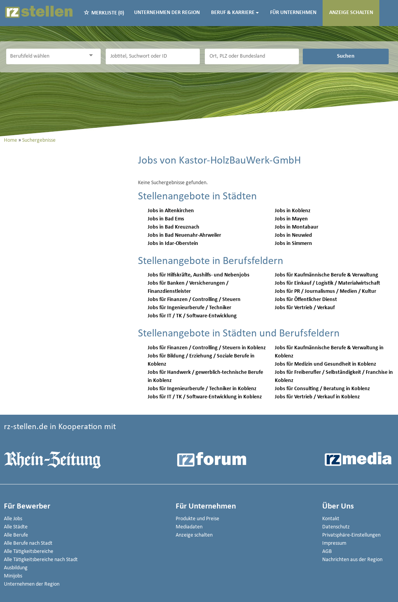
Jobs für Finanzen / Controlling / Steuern (194, 300)
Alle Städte (16, 527)
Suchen (345, 56)
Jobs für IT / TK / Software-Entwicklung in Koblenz (205, 397)
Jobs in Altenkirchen (171, 211)
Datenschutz (336, 527)
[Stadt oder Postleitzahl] (252, 56)
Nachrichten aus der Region (352, 560)
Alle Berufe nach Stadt (28, 543)
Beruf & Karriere (235, 13)
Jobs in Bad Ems (166, 219)
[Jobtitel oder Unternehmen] (153, 56)
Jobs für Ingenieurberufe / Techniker (189, 308)
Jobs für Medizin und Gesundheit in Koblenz (325, 364)
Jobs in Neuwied (293, 235)
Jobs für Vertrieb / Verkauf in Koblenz (317, 397)
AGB (327, 551)
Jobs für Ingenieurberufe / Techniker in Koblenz (202, 389)
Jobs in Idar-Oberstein (173, 243)
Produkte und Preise (197, 519)
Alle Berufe (16, 535)
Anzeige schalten (351, 13)
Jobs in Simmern (293, 243)
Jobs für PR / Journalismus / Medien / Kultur (325, 291)
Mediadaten (189, 527)
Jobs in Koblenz (293, 211)
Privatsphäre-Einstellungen (351, 535)
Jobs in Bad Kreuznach (173, 227)
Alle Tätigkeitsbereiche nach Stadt (41, 560)
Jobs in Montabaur (296, 227)
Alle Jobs (13, 519)
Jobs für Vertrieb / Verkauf (305, 308)
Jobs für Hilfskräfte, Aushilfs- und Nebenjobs (199, 275)
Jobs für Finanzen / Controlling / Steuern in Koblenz (207, 348)
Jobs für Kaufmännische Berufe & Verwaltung (326, 275)
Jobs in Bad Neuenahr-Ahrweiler (184, 235)
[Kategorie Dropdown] (93, 55)
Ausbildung (16, 568)
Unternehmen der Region (167, 13)
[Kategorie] (45, 56)
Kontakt (330, 519)
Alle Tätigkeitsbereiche (28, 551)
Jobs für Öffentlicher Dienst (306, 300)
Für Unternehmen (293, 13)
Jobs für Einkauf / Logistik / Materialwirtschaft (327, 283)
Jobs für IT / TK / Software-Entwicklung (192, 316)
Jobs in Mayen (291, 219)
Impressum (334, 543)
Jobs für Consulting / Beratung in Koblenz (322, 389)
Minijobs (13, 576)
